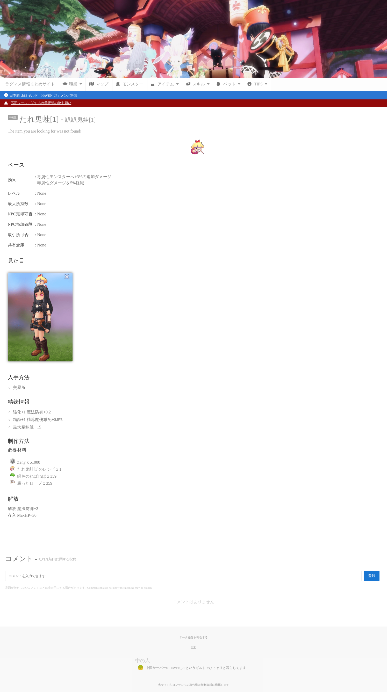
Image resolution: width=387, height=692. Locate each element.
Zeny (21, 462)
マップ (102, 84)
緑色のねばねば (31, 476)
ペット (232, 84)
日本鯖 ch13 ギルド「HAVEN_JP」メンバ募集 (43, 95)
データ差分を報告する (193, 637)
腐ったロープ (29, 483)
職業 (76, 84)
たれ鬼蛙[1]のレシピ (36, 469)
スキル (202, 84)
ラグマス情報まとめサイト (30, 84)
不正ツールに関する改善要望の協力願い (41, 103)
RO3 (193, 647)
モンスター (133, 84)
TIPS (261, 84)
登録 (371, 576)
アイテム (169, 84)
